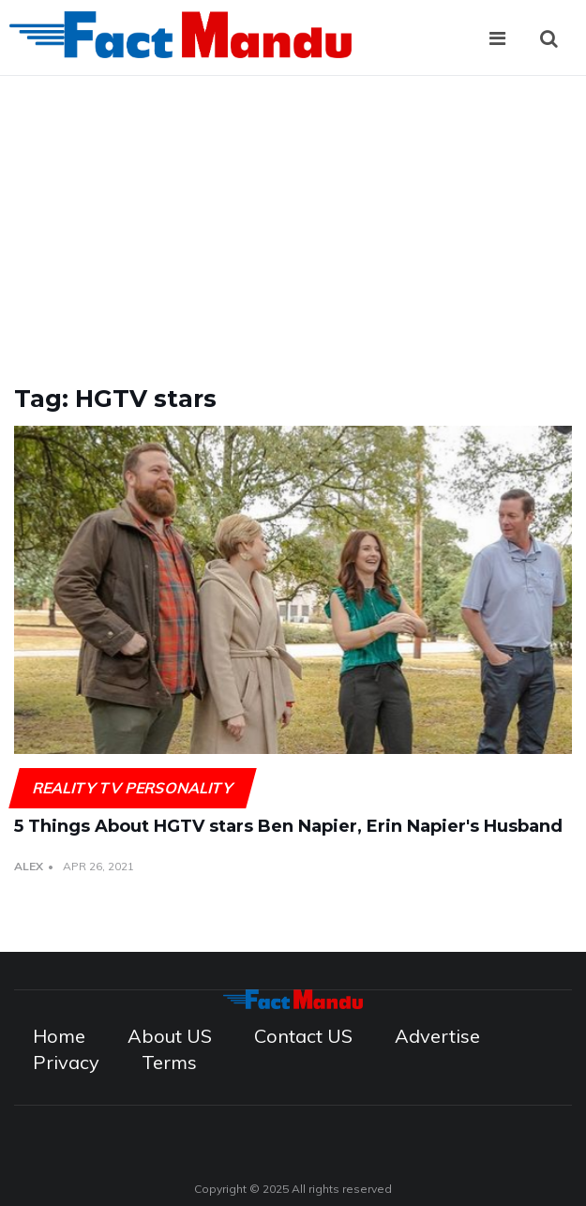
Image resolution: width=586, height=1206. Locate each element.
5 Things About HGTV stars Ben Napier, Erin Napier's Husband (288, 826)
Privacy (66, 1062)
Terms (169, 1062)
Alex (28, 866)
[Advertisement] (293, 216)
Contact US (303, 1036)
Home (59, 1036)
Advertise (437, 1036)
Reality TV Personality (132, 787)
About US (170, 1036)
